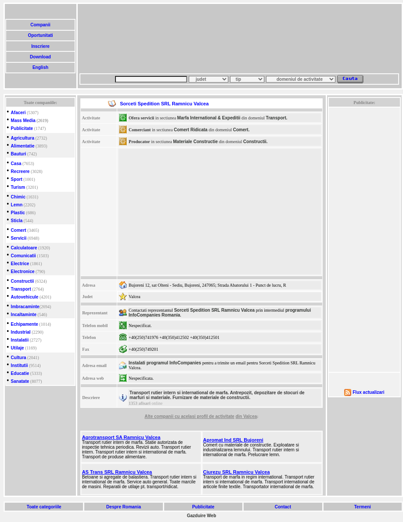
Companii (40, 24)
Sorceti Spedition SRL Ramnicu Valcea (214, 310)
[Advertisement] (122, 39)
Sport (16, 179)
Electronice (23, 271)
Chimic (18, 196)
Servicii (19, 238)
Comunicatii (23, 255)
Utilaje (17, 348)
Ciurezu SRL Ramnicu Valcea (236, 472)
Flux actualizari (368, 392)
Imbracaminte (25, 306)
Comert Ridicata (191, 129)
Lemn (17, 204)
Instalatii (20, 340)
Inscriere (40, 46)
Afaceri (18, 112)
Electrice (20, 263)
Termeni (362, 506)
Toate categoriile (43, 506)
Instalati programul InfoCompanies (165, 362)
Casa (16, 163)
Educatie (20, 373)
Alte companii (159, 416)
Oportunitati (40, 35)
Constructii (22, 281)
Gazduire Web (201, 515)
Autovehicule (25, 297)
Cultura (18, 357)
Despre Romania (123, 506)
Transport (21, 289)
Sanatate (20, 381)
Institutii (19, 365)
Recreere (20, 171)
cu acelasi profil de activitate (204, 416)
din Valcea (246, 416)
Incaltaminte (23, 314)
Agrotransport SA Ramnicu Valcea (121, 437)
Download (40, 56)
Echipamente (24, 324)
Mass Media (23, 120)
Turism (18, 187)
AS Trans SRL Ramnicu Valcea (117, 472)
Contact (282, 506)
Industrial (21, 332)
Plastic (18, 212)
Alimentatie (23, 146)
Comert (18, 230)
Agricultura (22, 138)
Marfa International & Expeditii (209, 117)
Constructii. (255, 141)
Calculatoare (24, 247)
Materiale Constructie (195, 141)
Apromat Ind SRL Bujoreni (233, 440)
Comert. (241, 129)
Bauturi (18, 153)
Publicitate (22, 128)
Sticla (17, 220)
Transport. (277, 117)
